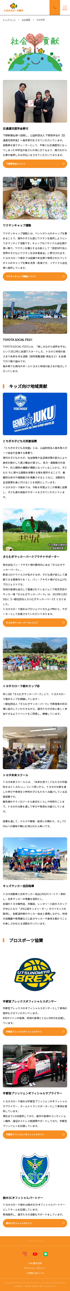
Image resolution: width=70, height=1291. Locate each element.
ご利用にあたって (35, 1273)
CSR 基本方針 (35, 1263)
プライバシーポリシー (35, 1268)
